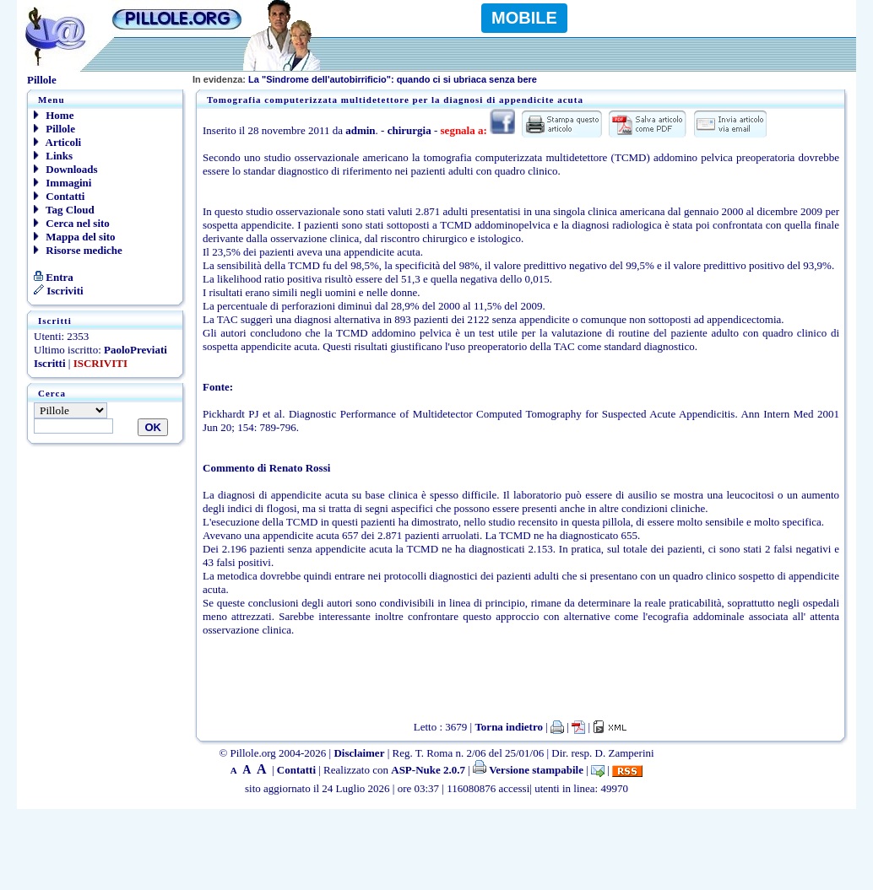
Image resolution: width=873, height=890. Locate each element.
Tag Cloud (64, 209)
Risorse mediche (78, 250)
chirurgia (409, 130)
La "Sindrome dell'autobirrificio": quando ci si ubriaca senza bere (364, 79)
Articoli (57, 142)
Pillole (54, 128)
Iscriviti (59, 290)
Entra (53, 277)
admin (360, 130)
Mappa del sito (75, 236)
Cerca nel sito (72, 223)
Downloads (66, 169)
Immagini (62, 182)
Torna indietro (508, 726)
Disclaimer (358, 753)
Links (53, 155)
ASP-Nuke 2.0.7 (428, 769)
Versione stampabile (528, 769)
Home (53, 115)
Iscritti (50, 363)
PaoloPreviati (135, 349)
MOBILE (524, 17)
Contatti (59, 196)
